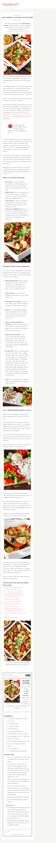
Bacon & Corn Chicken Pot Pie (13, 608)
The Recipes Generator (19, 834)
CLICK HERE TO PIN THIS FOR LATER (17, 31)
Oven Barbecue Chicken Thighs (13, 592)
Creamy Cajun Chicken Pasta (12, 589)
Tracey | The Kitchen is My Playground (14, 676)
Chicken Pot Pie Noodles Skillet (13, 610)
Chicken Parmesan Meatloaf (12, 603)
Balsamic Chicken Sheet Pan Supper (14, 594)
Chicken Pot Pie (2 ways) (11, 606)
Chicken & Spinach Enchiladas (13, 601)
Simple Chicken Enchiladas (12, 599)
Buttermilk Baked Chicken (12, 596)
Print (28, 675)
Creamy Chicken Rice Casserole (13, 587)
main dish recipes (12, 617)
